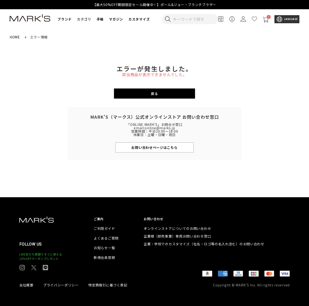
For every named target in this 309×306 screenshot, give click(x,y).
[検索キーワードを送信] (168, 19)
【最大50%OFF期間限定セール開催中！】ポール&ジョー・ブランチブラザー (154, 4)
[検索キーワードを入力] (193, 19)
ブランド (64, 19)
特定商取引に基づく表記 (107, 285)
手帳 (100, 19)
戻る (154, 93)
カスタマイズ (139, 19)
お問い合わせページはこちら (154, 147)
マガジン (116, 19)
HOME (15, 37)
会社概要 (26, 285)
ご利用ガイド (104, 228)
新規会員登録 (104, 257)
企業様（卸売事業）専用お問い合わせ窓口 (177, 236)
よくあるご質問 (106, 238)
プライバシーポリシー (61, 285)
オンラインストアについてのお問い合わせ (177, 228)
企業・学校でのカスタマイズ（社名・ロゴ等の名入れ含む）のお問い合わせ (204, 244)
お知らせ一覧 (104, 247)
